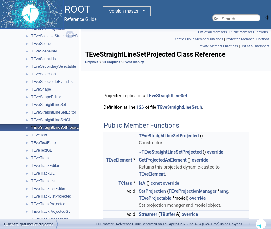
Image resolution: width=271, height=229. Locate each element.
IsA (142, 183)
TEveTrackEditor (45, 165)
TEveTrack (40, 158)
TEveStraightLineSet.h (179, 107)
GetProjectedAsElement (162, 160)
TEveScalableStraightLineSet (56, 36)
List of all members (212, 32)
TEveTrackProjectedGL (50, 211)
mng (224, 191)
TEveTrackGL (43, 173)
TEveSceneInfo (44, 51)
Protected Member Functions (247, 39)
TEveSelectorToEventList (52, 82)
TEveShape (41, 89)
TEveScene (41, 43)
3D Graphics (111, 62)
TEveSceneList (44, 59)
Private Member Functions (218, 46)
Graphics (92, 62)
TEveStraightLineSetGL (51, 120)
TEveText (39, 135)
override (215, 152)
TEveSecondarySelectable (53, 66)
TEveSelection (43, 74)
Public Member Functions (248, 32)
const (156, 183)
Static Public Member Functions (199, 39)
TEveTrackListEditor (48, 188)
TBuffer (167, 214)
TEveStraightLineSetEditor (53, 112)
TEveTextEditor (44, 143)
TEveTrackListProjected (51, 196)
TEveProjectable (155, 198)
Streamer (148, 214)
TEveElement (119, 160)
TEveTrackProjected (48, 204)
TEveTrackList (43, 181)
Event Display (133, 62)
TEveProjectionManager (192, 191)
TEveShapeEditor (46, 97)
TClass (125, 183)
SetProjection (152, 191)
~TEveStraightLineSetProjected (170, 152)
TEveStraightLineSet (48, 104)
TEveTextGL (41, 150)
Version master (124, 11)
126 (140, 107)
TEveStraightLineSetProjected (56, 127)
